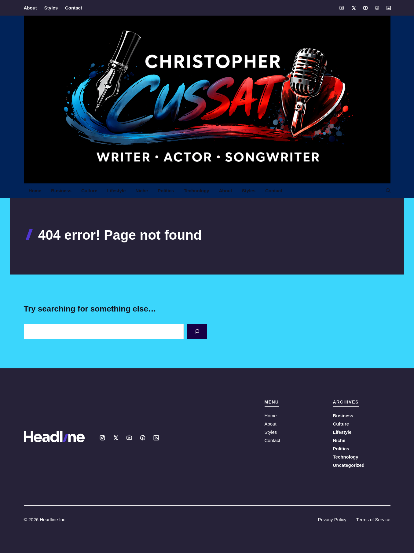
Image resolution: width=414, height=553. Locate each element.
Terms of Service (373, 519)
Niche (141, 190)
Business (61, 190)
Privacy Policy (332, 519)
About (30, 7)
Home (35, 190)
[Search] (197, 331)
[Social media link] (341, 8)
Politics (166, 190)
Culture (89, 190)
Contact (73, 7)
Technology (196, 190)
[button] (385, 190)
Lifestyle (116, 190)
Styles (51, 7)
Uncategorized (349, 465)
